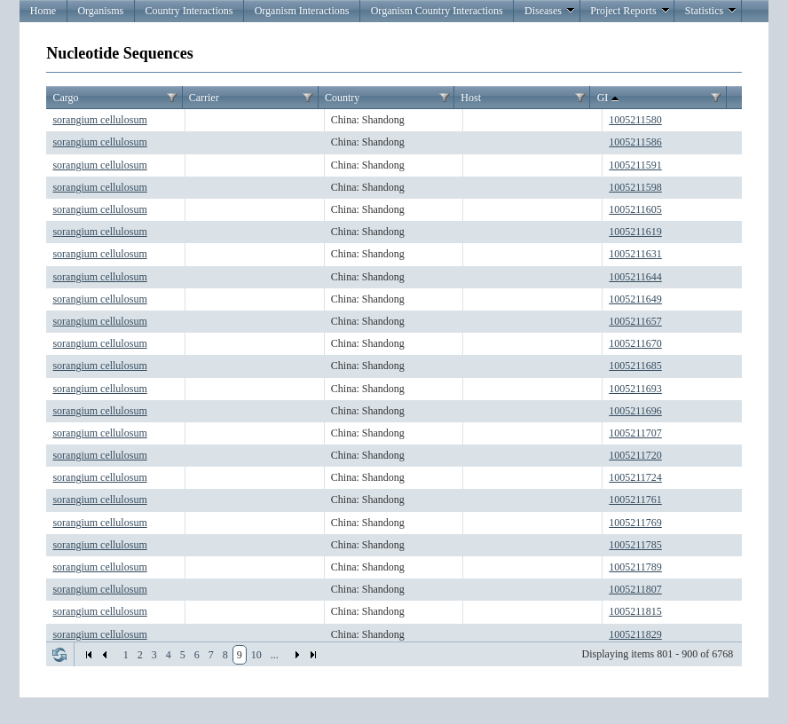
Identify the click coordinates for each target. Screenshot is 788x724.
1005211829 (635, 634)
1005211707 (635, 433)
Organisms (100, 10)
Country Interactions (188, 10)
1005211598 (635, 187)
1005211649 (635, 299)
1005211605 (635, 209)
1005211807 (635, 589)
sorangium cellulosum (99, 120)
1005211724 (635, 477)
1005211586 (635, 142)
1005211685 (635, 365)
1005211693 (635, 388)
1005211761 (635, 499)
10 (256, 655)
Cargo (65, 97)
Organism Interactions (302, 10)
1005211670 (635, 343)
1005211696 (635, 411)
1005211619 (635, 231)
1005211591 (635, 165)
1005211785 (635, 545)
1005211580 (635, 120)
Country (342, 97)
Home (43, 10)
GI (610, 98)
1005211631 (635, 254)
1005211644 (635, 277)
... (275, 655)
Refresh (59, 655)
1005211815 (635, 611)
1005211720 (635, 455)
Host (471, 97)
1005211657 (635, 321)
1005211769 (635, 522)
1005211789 (635, 567)
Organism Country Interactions (437, 10)
